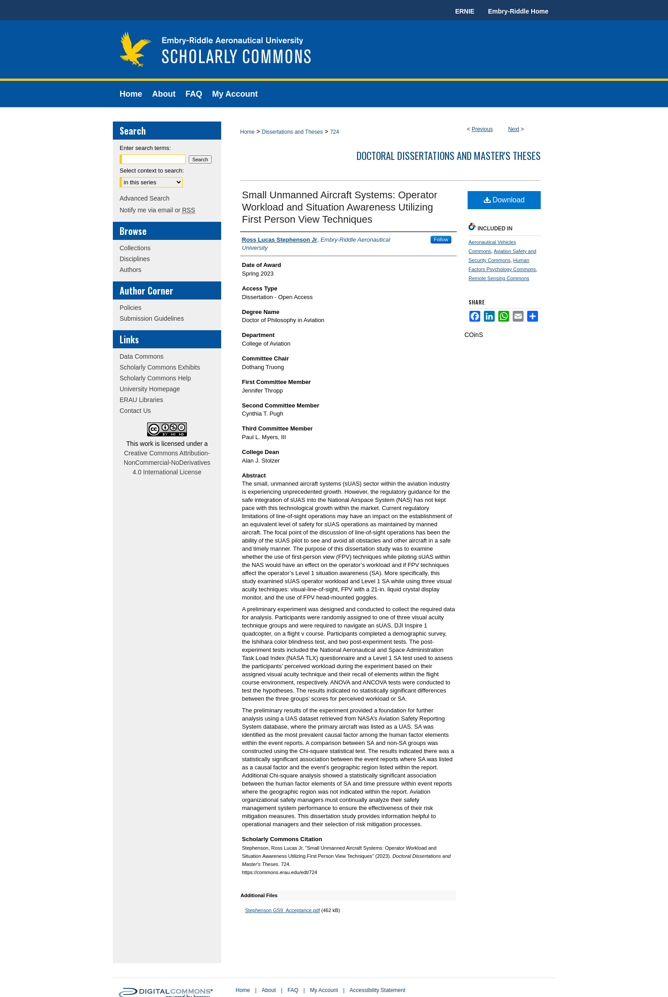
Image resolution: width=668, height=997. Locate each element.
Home (247, 132)
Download (504, 200)
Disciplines (135, 258)
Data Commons (141, 356)
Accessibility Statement (377, 990)
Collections (135, 248)
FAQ (293, 990)
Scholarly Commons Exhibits (160, 367)
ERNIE (464, 11)
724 (334, 132)
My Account (324, 990)
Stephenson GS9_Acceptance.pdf (282, 910)
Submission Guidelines (152, 318)
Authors (130, 269)
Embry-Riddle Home (518, 11)
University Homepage (150, 389)
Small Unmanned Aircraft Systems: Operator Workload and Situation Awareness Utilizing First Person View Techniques (339, 207)
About (269, 990)
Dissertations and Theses (292, 132)
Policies (130, 307)
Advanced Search (145, 198)
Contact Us (135, 410)
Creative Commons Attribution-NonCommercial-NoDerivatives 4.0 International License (167, 462)
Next (514, 129)
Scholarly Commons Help (155, 378)
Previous (482, 129)
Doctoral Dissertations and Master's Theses (449, 155)
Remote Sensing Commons (499, 278)
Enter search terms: (145, 148)
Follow (441, 239)
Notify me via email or (157, 210)
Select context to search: (152, 170)
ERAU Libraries (141, 399)
